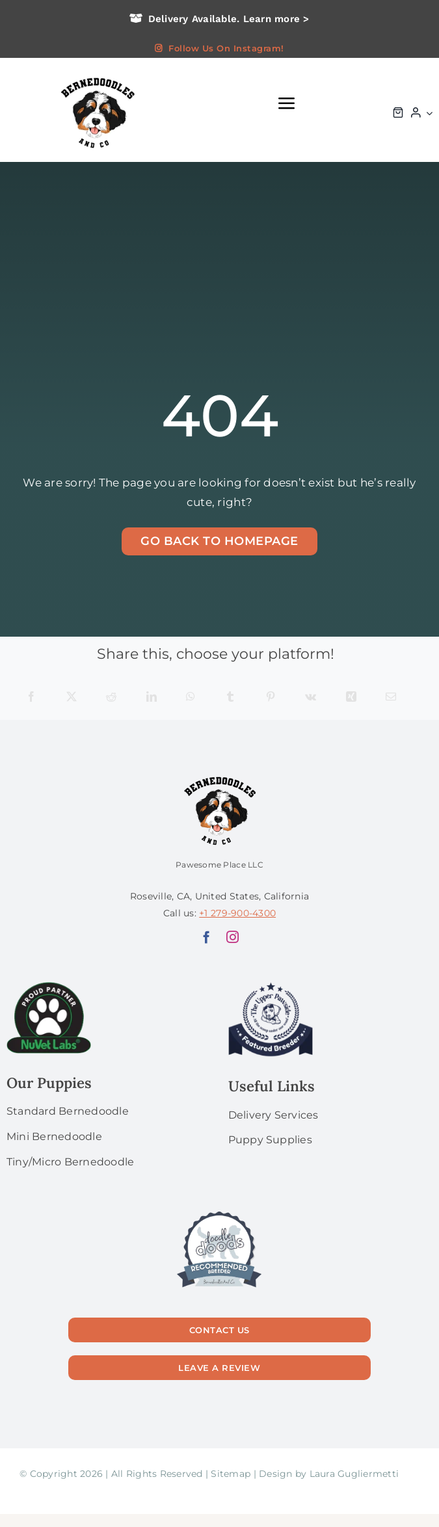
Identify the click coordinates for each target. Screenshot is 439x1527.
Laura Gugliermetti (354, 1474)
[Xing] (351, 697)
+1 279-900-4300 (237, 913)
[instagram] (232, 937)
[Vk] (311, 697)
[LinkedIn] (151, 697)
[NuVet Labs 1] (49, 987)
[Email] (391, 697)
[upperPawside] (270, 987)
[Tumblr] (230, 697)
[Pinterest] (270, 697)
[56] (219, 1212)
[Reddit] (111, 697)
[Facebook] (31, 697)
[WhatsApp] (191, 697)
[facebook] (206, 937)
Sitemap (230, 1474)
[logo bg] (97, 76)
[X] (71, 697)
